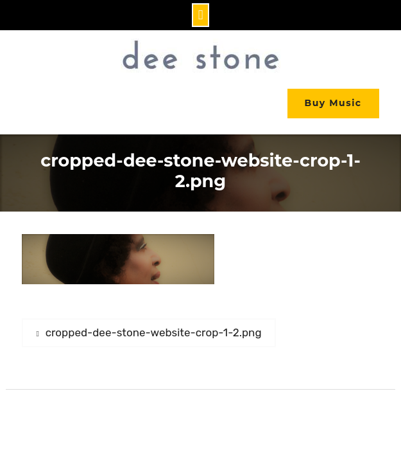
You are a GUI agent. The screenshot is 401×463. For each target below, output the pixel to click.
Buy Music (333, 103)
